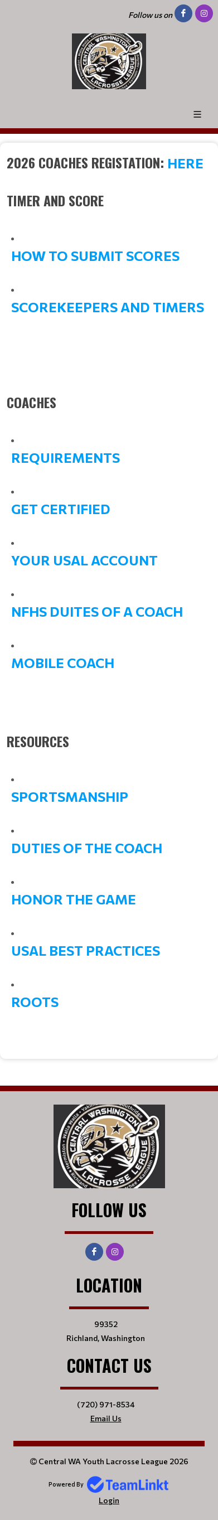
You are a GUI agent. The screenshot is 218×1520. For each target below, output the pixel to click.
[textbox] (109, 162)
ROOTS (35, 1002)
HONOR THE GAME (73, 899)
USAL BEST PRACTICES (85, 950)
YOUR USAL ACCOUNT (84, 560)
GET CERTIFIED (60, 509)
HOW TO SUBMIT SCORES (95, 256)
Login (109, 1500)
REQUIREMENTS (65, 457)
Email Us (106, 1418)
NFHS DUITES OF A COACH (97, 611)
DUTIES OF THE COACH (86, 848)
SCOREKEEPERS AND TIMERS (107, 307)
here (185, 163)
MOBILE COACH (62, 663)
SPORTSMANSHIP (69, 796)
